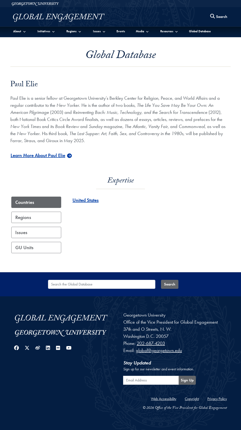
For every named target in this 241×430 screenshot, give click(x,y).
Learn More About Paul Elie (38, 155)
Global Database (200, 31)
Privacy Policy (217, 398)
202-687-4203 (151, 343)
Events (120, 31)
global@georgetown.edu (159, 350)
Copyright (192, 398)
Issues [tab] (21, 232)
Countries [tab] (24, 202)
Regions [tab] (23, 217)
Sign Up (187, 380)
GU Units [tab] (24, 247)
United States (85, 200)
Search (169, 284)
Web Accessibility (163, 398)
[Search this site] (219, 17)
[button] (19, 31)
